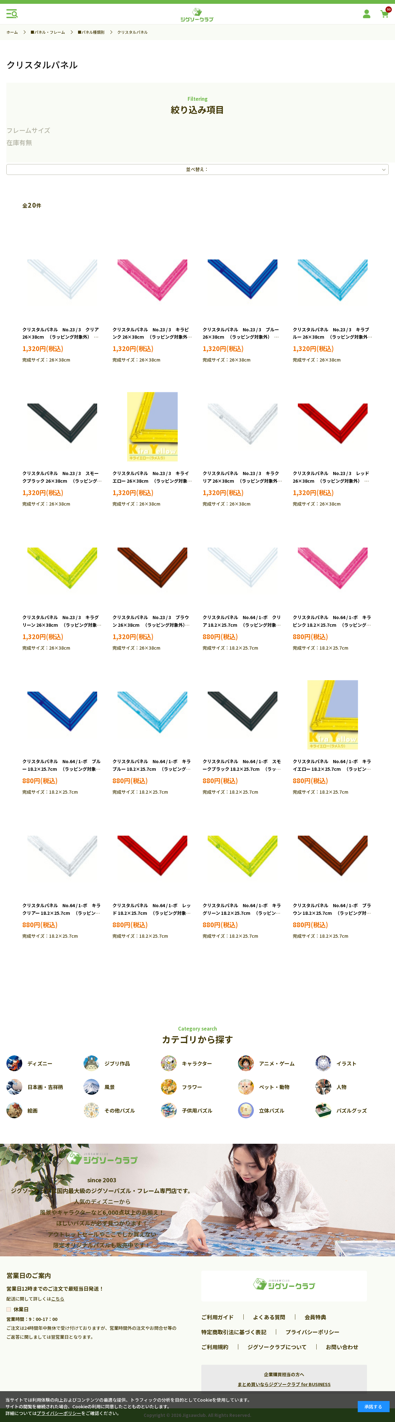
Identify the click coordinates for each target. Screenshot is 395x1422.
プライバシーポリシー (312, 1332)
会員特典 (315, 1317)
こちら (57, 1298)
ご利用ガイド (217, 1317)
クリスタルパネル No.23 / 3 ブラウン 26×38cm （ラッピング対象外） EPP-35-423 (151, 625)
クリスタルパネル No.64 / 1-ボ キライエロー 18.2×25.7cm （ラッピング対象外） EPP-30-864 (332, 769)
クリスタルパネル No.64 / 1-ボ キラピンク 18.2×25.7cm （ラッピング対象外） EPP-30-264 (332, 625)
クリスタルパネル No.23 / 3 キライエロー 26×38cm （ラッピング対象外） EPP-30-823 (150, 481)
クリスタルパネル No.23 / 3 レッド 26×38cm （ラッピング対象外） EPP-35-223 (331, 481)
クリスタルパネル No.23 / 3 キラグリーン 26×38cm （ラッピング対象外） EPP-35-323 (60, 625)
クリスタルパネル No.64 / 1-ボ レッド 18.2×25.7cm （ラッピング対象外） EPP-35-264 (151, 913)
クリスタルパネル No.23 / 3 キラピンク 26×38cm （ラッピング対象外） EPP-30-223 (153, 337)
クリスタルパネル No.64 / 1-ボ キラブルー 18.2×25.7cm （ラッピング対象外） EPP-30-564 (151, 769)
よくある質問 (269, 1317)
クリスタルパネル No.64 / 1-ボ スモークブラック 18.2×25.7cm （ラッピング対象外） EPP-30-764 (242, 769)
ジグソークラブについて (277, 1347)
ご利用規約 (214, 1347)
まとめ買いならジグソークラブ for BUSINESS (284, 1384)
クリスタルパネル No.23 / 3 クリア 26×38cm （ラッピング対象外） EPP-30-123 (60, 337)
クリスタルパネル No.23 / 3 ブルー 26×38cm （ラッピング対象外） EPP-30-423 (241, 337)
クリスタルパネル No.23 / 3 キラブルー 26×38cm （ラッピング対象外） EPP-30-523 (333, 337)
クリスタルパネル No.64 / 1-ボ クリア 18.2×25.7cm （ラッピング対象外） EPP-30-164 (242, 625)
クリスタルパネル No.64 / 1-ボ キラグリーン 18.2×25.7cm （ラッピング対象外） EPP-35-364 (242, 913)
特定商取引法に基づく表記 (233, 1332)
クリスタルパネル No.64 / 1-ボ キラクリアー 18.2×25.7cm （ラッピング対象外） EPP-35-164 (61, 913)
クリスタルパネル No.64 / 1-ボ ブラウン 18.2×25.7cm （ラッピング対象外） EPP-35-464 (332, 913)
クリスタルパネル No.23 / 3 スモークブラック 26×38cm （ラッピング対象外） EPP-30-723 (62, 481)
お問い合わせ (342, 1347)
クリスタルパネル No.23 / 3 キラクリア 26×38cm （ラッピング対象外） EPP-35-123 (243, 481)
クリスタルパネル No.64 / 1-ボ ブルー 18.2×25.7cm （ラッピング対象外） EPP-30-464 (61, 769)
